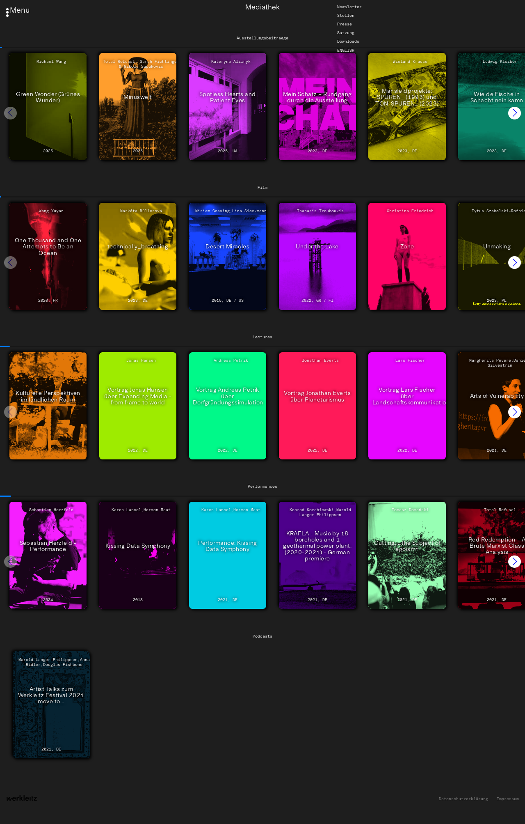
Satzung (345, 32)
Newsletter (349, 7)
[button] (514, 113)
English (345, 50)
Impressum (508, 799)
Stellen (345, 15)
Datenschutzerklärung (463, 799)
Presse (344, 24)
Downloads (348, 41)
